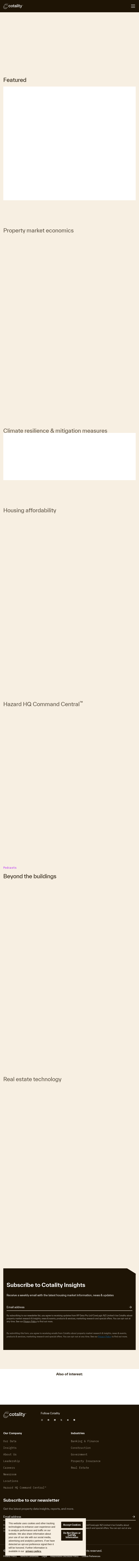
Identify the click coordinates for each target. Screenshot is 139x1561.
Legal (44, 1556)
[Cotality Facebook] (48, 1420)
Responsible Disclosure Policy (64, 1556)
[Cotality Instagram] (42, 1420)
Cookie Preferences (91, 1556)
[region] (45, 1537)
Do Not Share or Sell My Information (71, 1535)
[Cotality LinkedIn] (55, 1420)
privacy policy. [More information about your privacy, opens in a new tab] (33, 1551)
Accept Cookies (72, 1525)
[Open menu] (133, 6)
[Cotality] (13, 6)
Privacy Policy (30, 1321)
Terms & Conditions (29, 1556)
